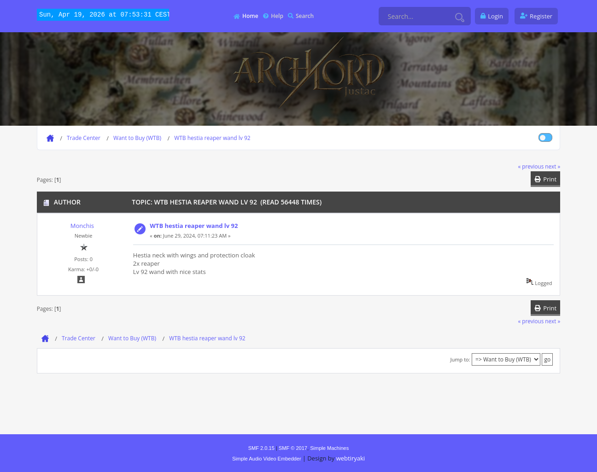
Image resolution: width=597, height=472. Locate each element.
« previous (531, 166)
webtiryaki (350, 458)
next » (552, 166)
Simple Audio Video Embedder (266, 458)
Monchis (82, 225)
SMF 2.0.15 (261, 448)
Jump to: (460, 359)
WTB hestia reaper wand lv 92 (194, 225)
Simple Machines (329, 448)
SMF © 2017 (293, 448)
